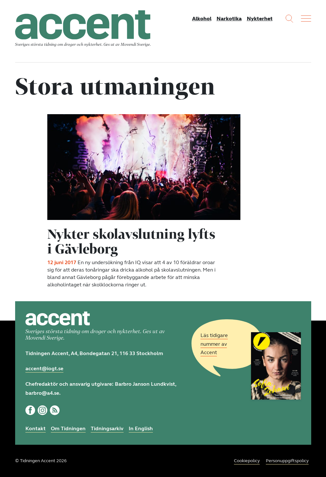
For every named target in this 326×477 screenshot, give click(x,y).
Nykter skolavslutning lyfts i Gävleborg (131, 241)
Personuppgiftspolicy (287, 460)
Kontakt (35, 428)
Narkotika (229, 18)
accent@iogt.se (44, 368)
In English (141, 428)
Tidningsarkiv (107, 428)
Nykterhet (260, 18)
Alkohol (201, 18)
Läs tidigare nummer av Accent (214, 344)
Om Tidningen (68, 428)
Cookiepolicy (247, 460)
